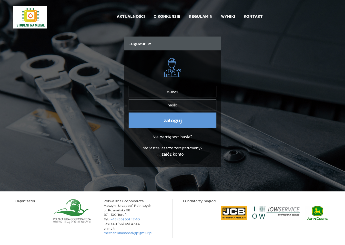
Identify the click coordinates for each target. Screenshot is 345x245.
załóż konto (173, 154)
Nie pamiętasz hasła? (172, 136)
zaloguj (172, 120)
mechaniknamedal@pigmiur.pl (128, 233)
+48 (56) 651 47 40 (125, 219)
